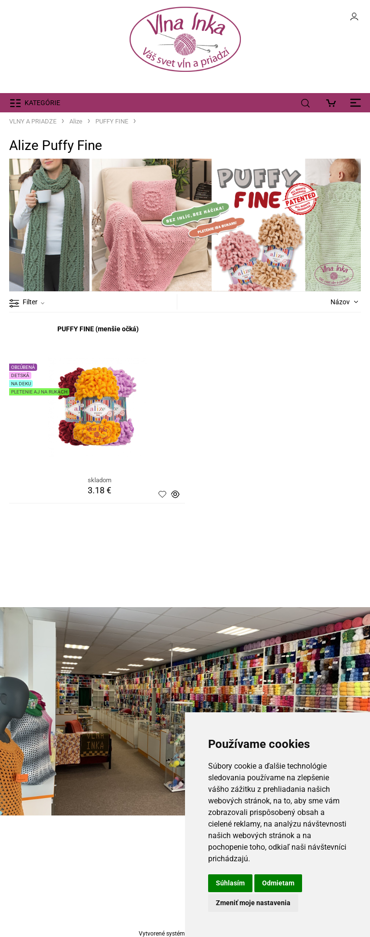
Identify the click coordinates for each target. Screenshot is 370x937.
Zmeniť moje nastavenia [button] (253, 903)
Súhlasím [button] (230, 883)
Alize (75, 121)
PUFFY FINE (111, 121)
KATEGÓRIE (42, 103)
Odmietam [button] (278, 883)
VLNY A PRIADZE (32, 121)
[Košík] (333, 102)
